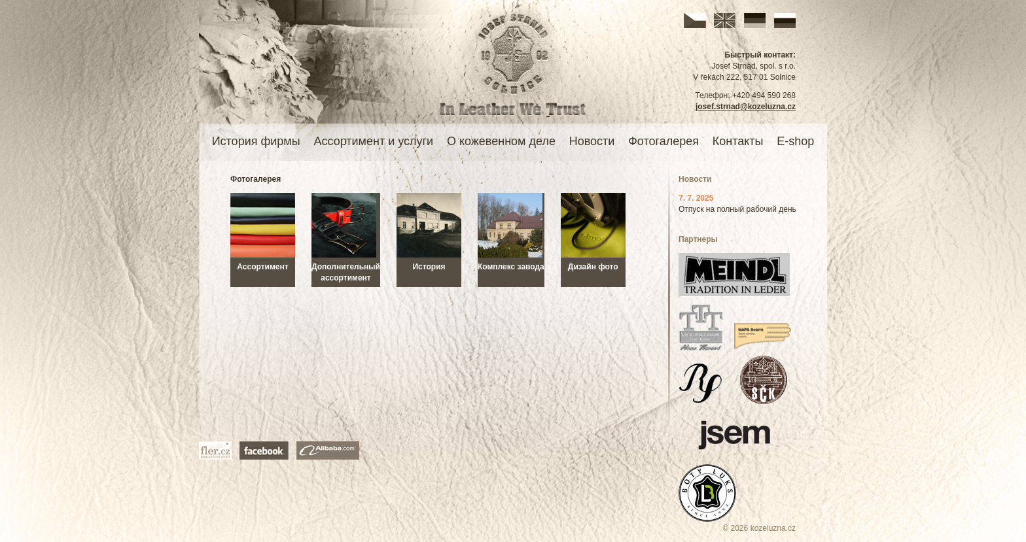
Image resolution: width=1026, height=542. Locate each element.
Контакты (738, 141)
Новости (592, 141)
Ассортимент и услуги (373, 141)
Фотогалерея (663, 141)
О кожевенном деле (501, 141)
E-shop (795, 141)
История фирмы (256, 141)
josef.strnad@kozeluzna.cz (746, 106)
